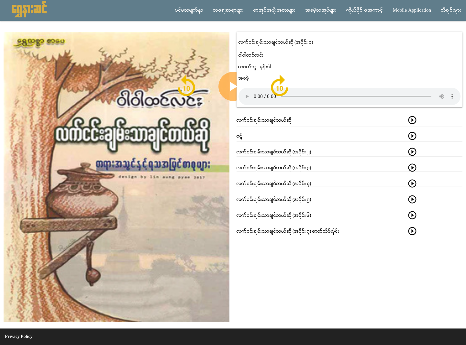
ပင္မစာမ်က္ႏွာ (189, 10)
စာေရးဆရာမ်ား (228, 10)
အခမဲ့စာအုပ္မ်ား (321, 10)
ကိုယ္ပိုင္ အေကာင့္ (364, 10)
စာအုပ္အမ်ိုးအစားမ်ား (274, 10)
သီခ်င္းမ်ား (451, 10)
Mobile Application (412, 10)
